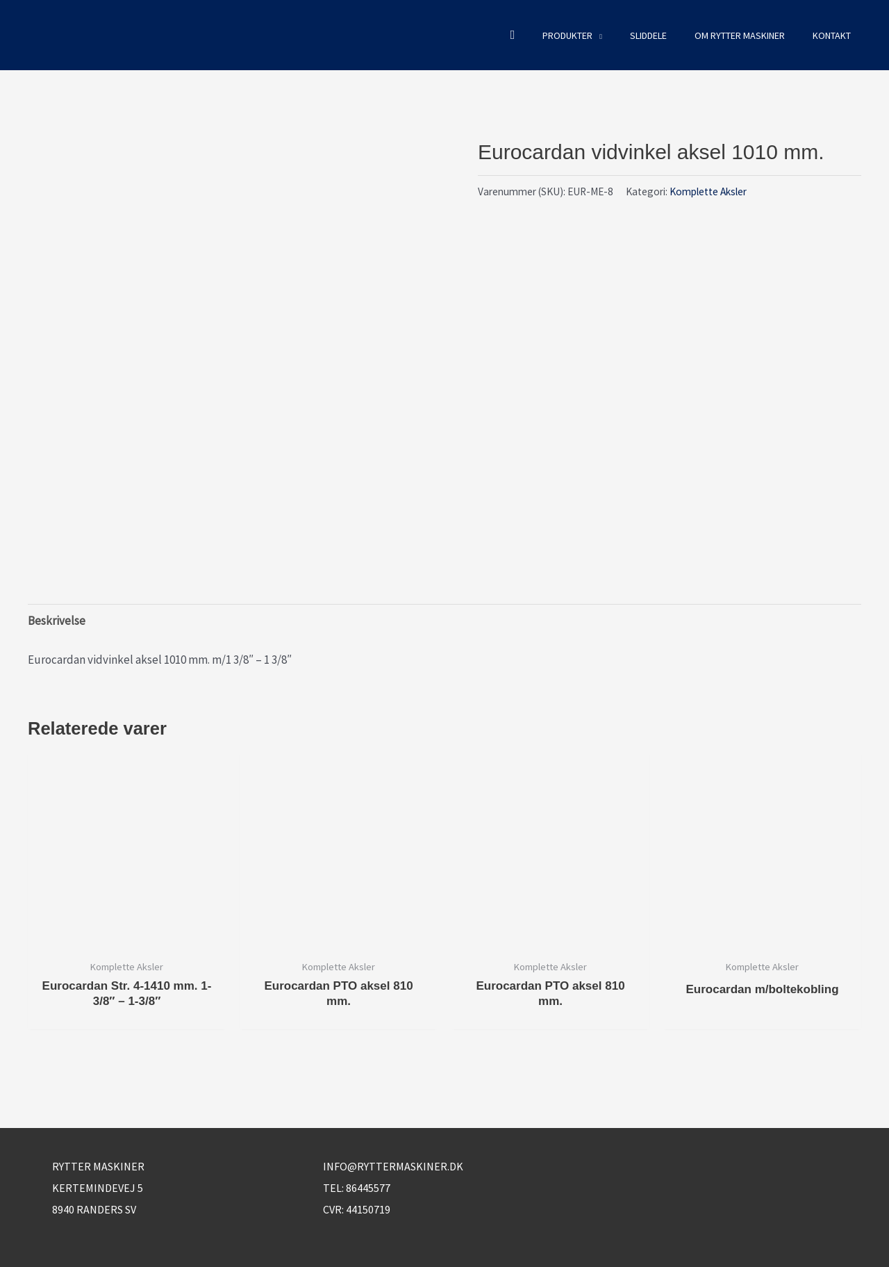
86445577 (368, 1188)
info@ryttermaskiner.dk (393, 1166)
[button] (512, 35)
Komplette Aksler (708, 191)
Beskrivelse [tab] (56, 620)
